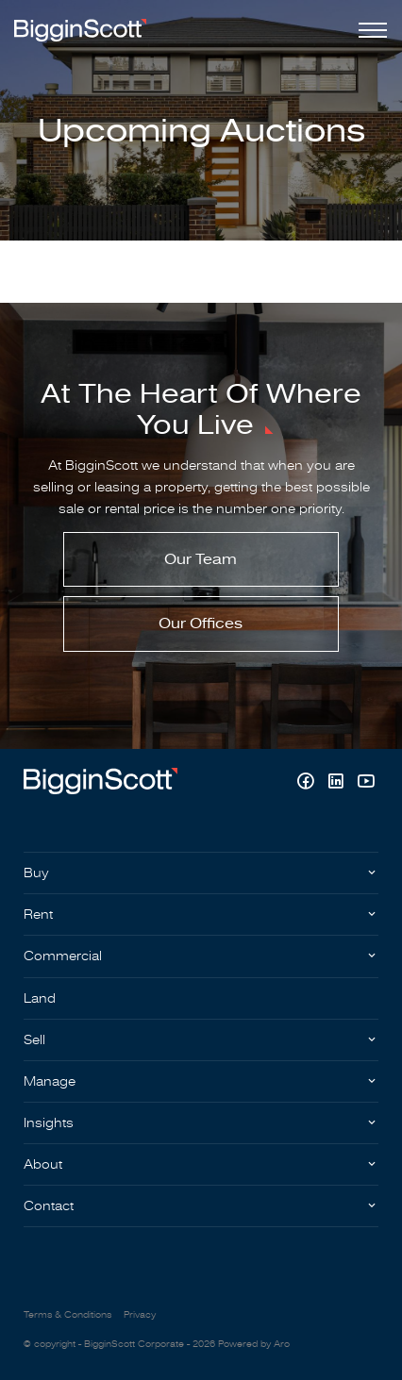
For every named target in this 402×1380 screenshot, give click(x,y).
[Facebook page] (308, 783)
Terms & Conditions (67, 1315)
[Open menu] (369, 30)
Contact (49, 1206)
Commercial (63, 956)
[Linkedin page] (338, 783)
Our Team (200, 559)
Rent (38, 914)
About (43, 1164)
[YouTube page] (365, 783)
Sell (34, 1040)
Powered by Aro (254, 1344)
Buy (36, 873)
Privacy (140, 1315)
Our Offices (201, 623)
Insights (49, 1123)
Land (40, 998)
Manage (49, 1081)
